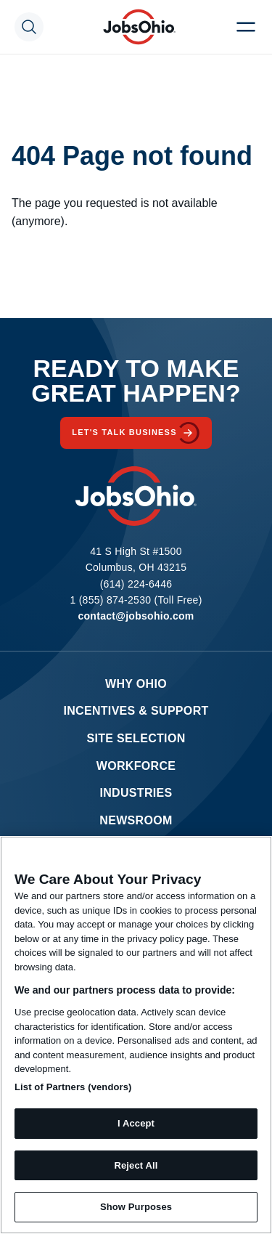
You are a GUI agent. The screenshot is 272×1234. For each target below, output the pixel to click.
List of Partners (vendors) (73, 1086)
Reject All (135, 1165)
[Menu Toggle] (245, 26)
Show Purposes (136, 1206)
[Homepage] (139, 27)
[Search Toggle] (29, 26)
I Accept (136, 1123)
